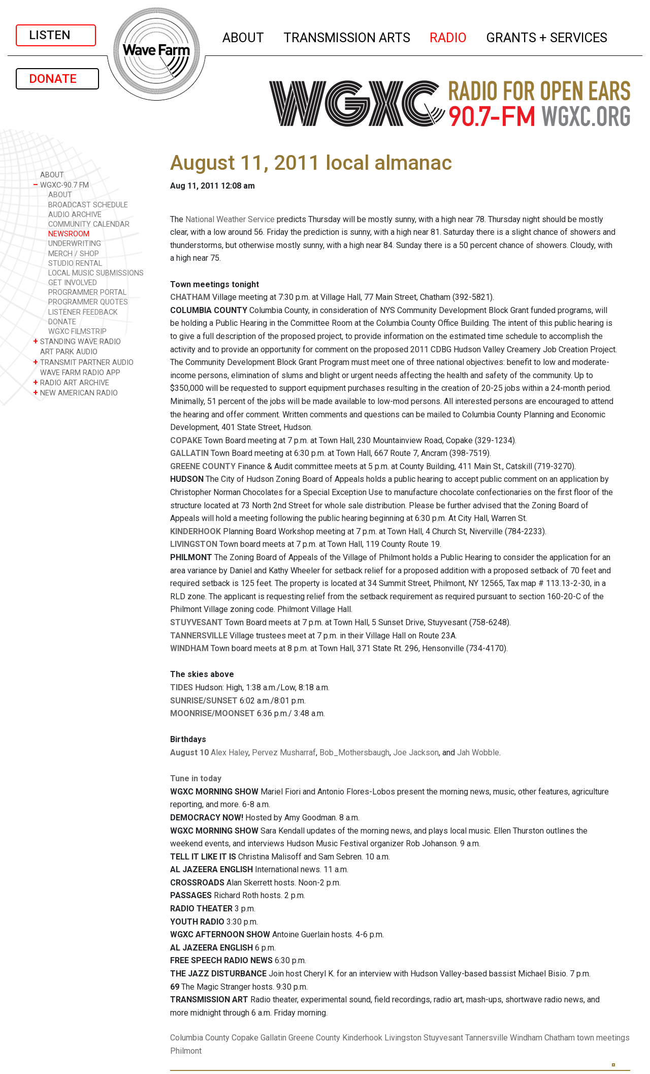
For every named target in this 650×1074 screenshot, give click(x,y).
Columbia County (200, 1037)
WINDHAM (189, 648)
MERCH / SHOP (73, 254)
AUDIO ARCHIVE (75, 214)
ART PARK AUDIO (65, 351)
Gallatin (273, 1037)
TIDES (181, 687)
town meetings (603, 1037)
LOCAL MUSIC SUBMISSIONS (96, 273)
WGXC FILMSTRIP (77, 331)
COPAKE (186, 440)
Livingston (402, 1037)
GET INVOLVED (72, 283)
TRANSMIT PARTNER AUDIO (83, 362)
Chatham (559, 1037)
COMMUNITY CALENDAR (88, 224)
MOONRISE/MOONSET (212, 713)
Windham (526, 1037)
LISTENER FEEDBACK (83, 312)
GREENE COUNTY (203, 466)
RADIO (449, 36)
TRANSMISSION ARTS (347, 36)
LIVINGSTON (193, 544)
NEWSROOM (68, 234)
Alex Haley (229, 752)
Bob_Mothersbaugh (354, 752)
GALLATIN (189, 453)
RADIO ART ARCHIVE (71, 382)
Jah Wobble (478, 752)
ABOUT (243, 36)
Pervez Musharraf (284, 752)
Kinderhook (362, 1037)
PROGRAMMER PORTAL (87, 292)
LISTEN (56, 35)
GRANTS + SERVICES (547, 36)
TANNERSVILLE (199, 635)
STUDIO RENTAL (75, 263)
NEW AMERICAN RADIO (75, 392)
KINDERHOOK (195, 531)
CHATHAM (190, 297)
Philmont (186, 1051)
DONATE (57, 79)
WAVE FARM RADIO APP (76, 372)
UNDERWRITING (74, 243)
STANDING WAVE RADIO (77, 341)
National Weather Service (230, 219)
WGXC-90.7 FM (61, 185)
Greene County (314, 1037)
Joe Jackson (416, 752)
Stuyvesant (443, 1037)
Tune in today (195, 778)
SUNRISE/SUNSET (204, 700)
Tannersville (486, 1037)
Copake (245, 1037)
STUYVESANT (196, 622)
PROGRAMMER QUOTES (88, 302)
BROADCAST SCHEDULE (88, 205)
